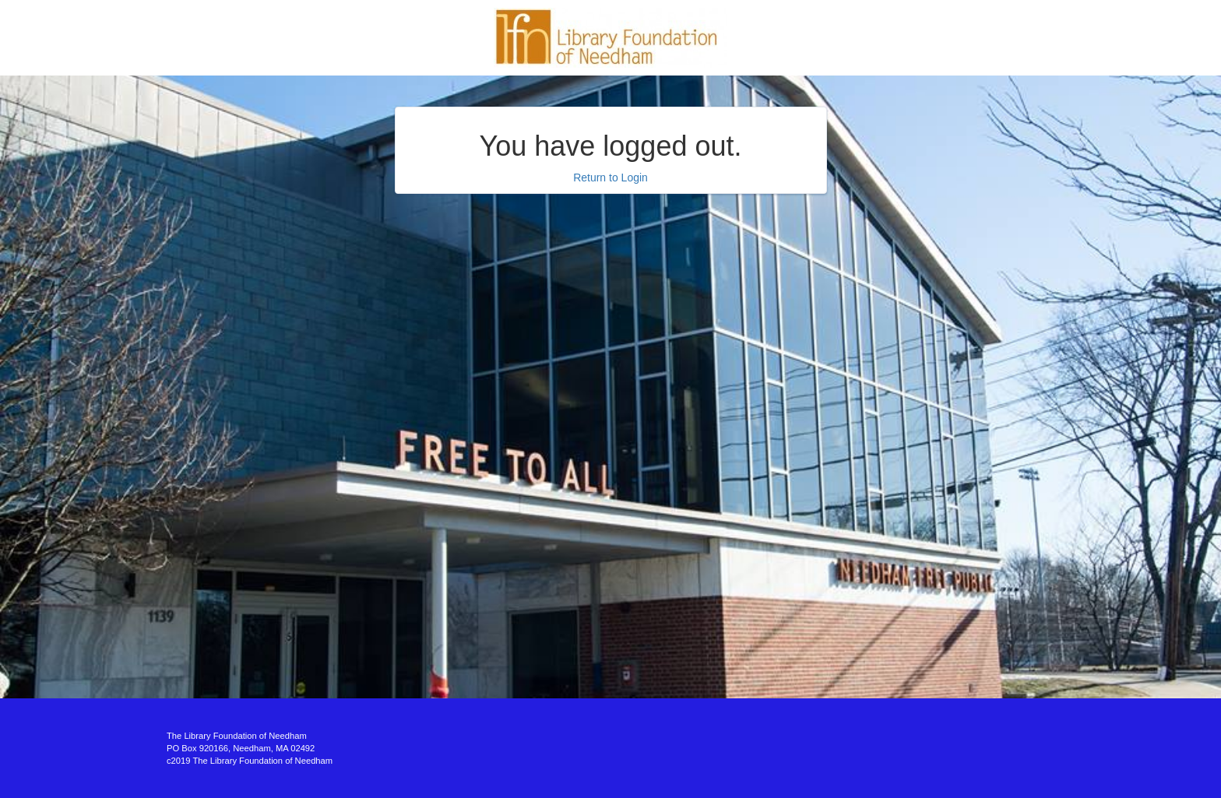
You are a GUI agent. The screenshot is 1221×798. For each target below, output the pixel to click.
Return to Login (610, 177)
